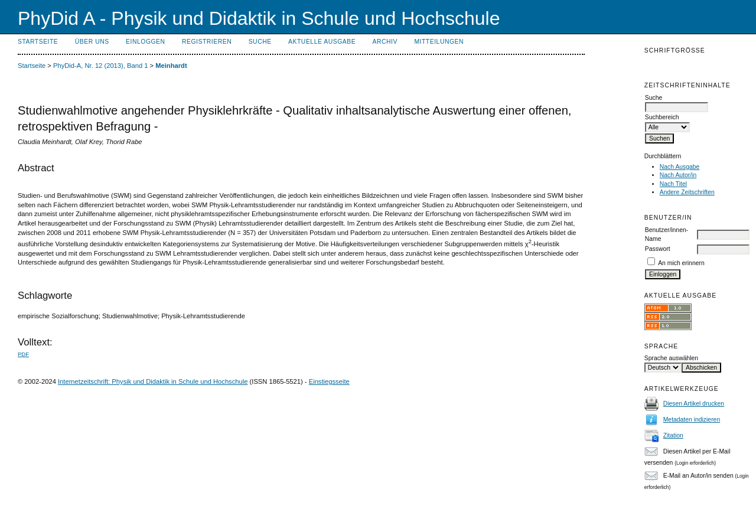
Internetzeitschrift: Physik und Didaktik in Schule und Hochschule (153, 381)
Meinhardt (171, 65)
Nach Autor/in (678, 175)
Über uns (92, 41)
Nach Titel (673, 184)
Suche (260, 41)
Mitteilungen (439, 41)
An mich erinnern (681, 263)
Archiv (385, 41)
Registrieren (207, 41)
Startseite (38, 41)
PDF (23, 354)
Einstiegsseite (329, 381)
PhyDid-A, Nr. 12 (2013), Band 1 (100, 65)
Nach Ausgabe (680, 167)
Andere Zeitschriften (687, 192)
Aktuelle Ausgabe (322, 41)
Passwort (657, 249)
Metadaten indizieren (691, 419)
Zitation (673, 435)
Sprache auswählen (671, 358)
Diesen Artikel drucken (693, 403)
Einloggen (145, 41)
